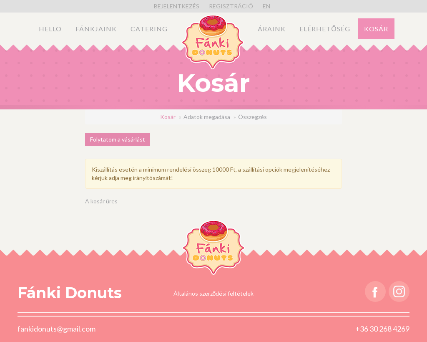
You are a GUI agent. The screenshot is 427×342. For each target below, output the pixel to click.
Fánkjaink (96, 29)
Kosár (376, 29)
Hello (50, 29)
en (266, 6)
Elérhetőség (324, 29)
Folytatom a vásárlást (117, 139)
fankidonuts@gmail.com (56, 328)
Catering (149, 29)
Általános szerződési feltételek (213, 293)
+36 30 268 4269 (382, 328)
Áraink (272, 29)
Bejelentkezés (176, 6)
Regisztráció (231, 6)
